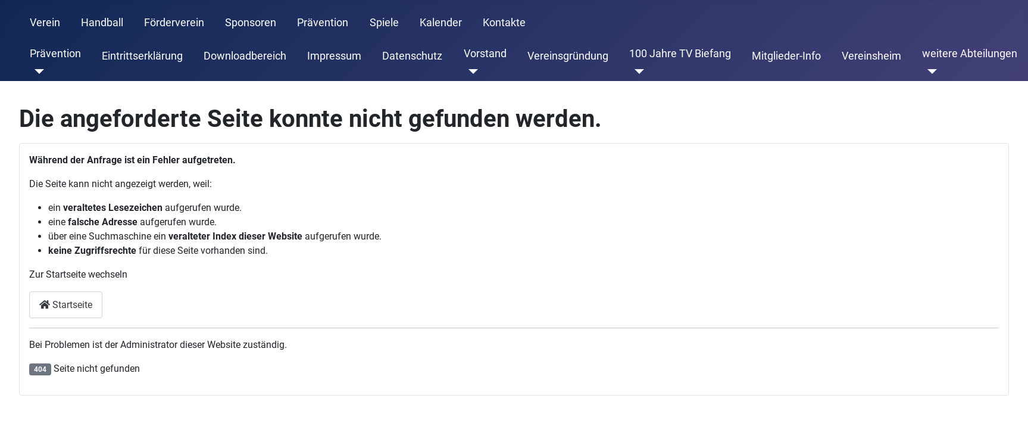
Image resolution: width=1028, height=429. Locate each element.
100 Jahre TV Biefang (680, 54)
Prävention (322, 23)
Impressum (334, 56)
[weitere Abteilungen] (929, 71)
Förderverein (174, 23)
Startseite (65, 304)
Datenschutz (412, 56)
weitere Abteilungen (969, 54)
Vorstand (485, 54)
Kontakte (504, 23)
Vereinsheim (871, 56)
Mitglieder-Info (786, 56)
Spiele (384, 23)
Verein (45, 23)
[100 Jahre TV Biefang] (636, 71)
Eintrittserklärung (142, 56)
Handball (102, 23)
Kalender (441, 23)
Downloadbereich (245, 56)
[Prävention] (37, 71)
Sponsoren (250, 23)
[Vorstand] (471, 71)
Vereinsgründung (567, 56)
